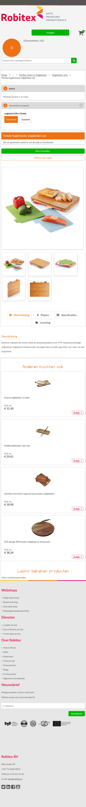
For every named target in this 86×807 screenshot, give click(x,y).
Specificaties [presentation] (66, 315)
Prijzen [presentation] (43, 315)
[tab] (19, 315)
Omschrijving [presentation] (19, 315)
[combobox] (36, 60)
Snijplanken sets (60, 75)
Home (4, 75)
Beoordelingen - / (33, 40)
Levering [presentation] (43, 322)
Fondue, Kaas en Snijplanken (33, 75)
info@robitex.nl (15, 779)
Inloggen (50, 32)
